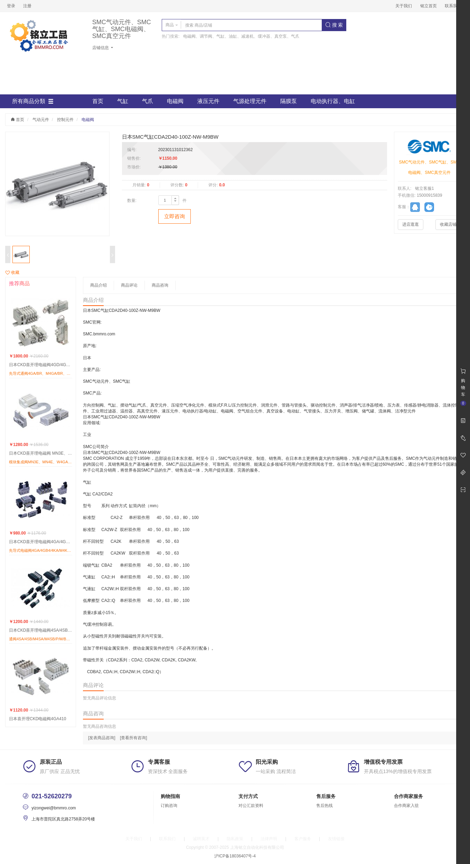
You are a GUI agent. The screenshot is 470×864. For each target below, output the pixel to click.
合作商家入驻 (406, 805)
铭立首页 (428, 5)
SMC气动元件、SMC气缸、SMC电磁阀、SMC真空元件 (121, 29)
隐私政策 (235, 838)
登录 (11, 5)
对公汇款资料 (250, 805)
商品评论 (129, 285)
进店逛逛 (410, 224)
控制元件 (65, 119)
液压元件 (208, 101)
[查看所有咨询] (133, 737)
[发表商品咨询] (101, 737)
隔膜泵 (288, 101)
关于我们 (403, 5)
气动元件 (40, 119)
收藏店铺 (448, 224)
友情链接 (336, 838)
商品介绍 (98, 285)
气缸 (122, 101)
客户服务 (302, 838)
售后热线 (324, 805)
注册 (27, 5)
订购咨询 (169, 805)
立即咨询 (174, 216)
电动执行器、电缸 (333, 101)
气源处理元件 (249, 101)
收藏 (12, 272)
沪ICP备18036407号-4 (235, 856)
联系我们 (453, 5)
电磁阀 (175, 101)
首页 (97, 101)
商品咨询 (160, 285)
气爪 (147, 101)
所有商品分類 (33, 101)
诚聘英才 (201, 838)
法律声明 (269, 838)
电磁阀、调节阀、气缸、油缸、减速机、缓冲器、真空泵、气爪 (241, 36)
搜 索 (334, 25)
